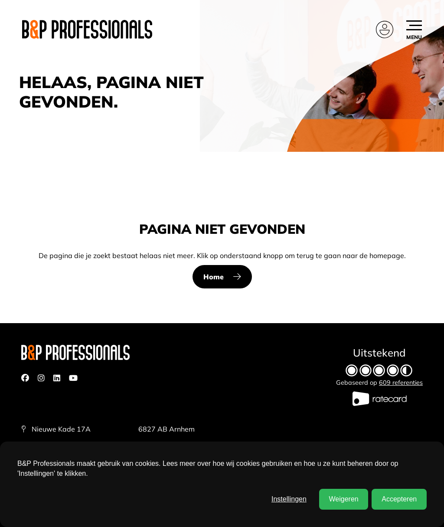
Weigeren (343, 499)
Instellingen (289, 499)
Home (213, 276)
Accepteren (399, 499)
